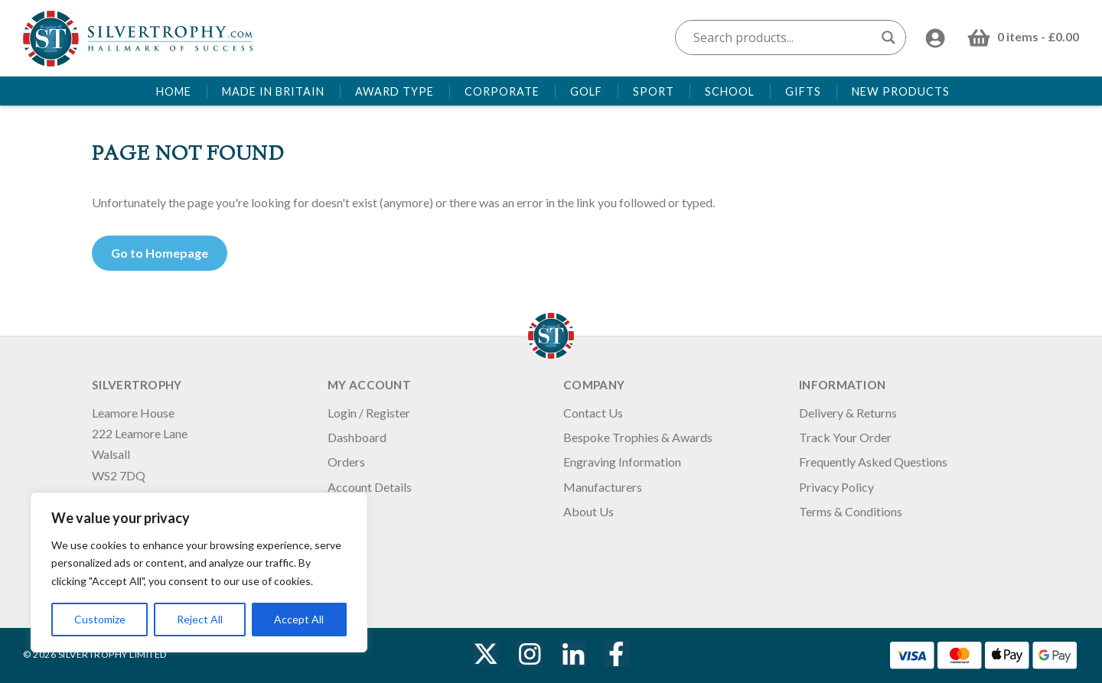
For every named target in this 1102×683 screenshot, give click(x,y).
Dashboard (357, 437)
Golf (586, 91)
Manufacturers (602, 487)
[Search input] (783, 37)
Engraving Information (622, 461)
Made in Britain (273, 91)
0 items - (1038, 36)
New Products (901, 91)
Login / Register (369, 412)
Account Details (370, 487)
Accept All (299, 619)
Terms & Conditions (850, 511)
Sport (653, 91)
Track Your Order (845, 437)
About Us (588, 511)
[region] (199, 572)
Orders (346, 461)
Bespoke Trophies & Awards (637, 437)
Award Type (394, 91)
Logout (346, 511)
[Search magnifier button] (888, 37)
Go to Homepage (159, 253)
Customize (100, 619)
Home (173, 91)
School (730, 91)
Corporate (502, 91)
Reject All (200, 619)
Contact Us (593, 412)
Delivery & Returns (848, 412)
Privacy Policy (836, 487)
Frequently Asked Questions (873, 461)
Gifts (803, 91)
